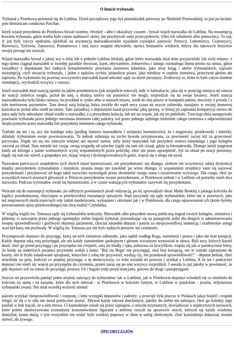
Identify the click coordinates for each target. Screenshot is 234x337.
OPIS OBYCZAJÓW (117, 331)
